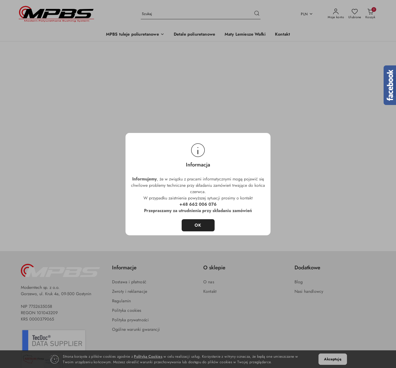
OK (198, 225)
